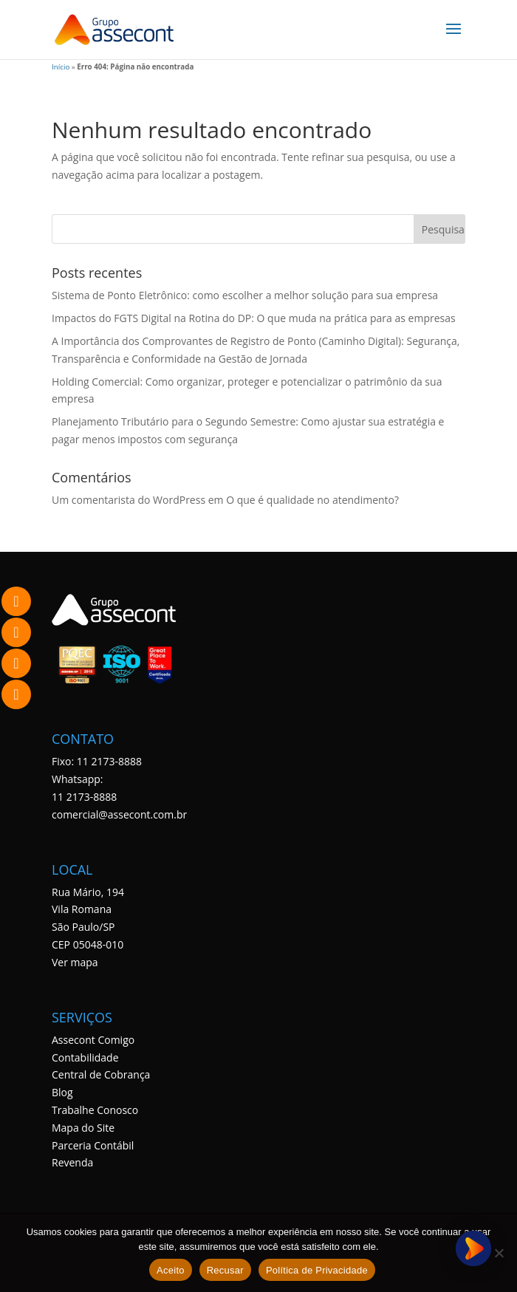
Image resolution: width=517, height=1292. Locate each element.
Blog (62, 1092)
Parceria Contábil (93, 1145)
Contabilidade (85, 1057)
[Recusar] (498, 1252)
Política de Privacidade (317, 1270)
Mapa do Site (83, 1128)
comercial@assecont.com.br (119, 814)
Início (60, 67)
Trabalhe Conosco (95, 1110)
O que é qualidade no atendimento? (312, 500)
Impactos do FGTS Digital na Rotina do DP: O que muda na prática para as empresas (254, 318)
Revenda (72, 1162)
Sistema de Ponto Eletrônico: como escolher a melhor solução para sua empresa (245, 295)
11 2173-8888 (84, 797)
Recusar (225, 1270)
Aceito (171, 1270)
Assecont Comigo (93, 1040)
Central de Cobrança (101, 1074)
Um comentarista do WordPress (128, 500)
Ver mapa (75, 962)
